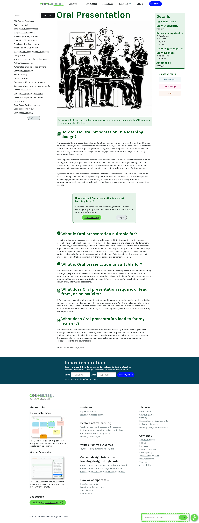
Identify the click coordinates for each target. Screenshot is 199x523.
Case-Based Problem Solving (27, 105)
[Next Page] (33, 118)
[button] (74, 4)
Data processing (146, 458)
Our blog (143, 418)
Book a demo (145, 411)
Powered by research (148, 449)
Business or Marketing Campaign (29, 82)
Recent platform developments (153, 421)
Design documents (89, 484)
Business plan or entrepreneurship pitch (32, 86)
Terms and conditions (149, 455)
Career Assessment (22, 90)
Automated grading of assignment (30, 67)
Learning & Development (92, 414)
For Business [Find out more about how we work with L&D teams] (108, 4)
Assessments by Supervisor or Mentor (31, 51)
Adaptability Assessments (26, 28)
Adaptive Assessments (24, 32)
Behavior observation (23, 70)
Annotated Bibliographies (26, 40)
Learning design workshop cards (154, 427)
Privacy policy (145, 452)
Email (93, 375)
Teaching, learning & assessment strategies (100, 427)
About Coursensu (147, 439)
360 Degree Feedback (24, 21)
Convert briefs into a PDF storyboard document (102, 468)
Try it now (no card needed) (47, 502)
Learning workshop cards (92, 487)
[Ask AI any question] (160, 517)
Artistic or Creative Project (26, 48)
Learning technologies (90, 436)
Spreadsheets (86, 490)
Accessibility (145, 465)
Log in (121, 217)
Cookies (143, 462)
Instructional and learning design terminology (101, 430)
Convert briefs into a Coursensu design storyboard (103, 465)
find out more (91, 379)
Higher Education (88, 411)
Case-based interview (24, 109)
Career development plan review (29, 97)
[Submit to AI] (183, 517)
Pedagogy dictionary (148, 424)
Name (67, 375)
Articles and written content (26, 44)
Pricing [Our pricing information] (140, 4)
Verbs (170, 93)
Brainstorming (20, 74)
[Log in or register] (155, 3)
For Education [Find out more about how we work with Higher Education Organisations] (91, 4)
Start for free (91, 217)
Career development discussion (28, 93)
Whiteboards (86, 493)
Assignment (19, 55)
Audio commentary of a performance (30, 59)
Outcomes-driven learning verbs (95, 433)
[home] (52, 3)
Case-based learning (23, 112)
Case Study (19, 101)
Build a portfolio (21, 78)
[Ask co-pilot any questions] (194, 517)
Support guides (146, 414)
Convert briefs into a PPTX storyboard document (102, 471)
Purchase (143, 446)
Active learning (21, 25)
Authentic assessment (24, 63)
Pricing (142, 443)
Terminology (170, 86)
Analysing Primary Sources (26, 36)
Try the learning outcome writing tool (97, 449)
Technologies (170, 79)
